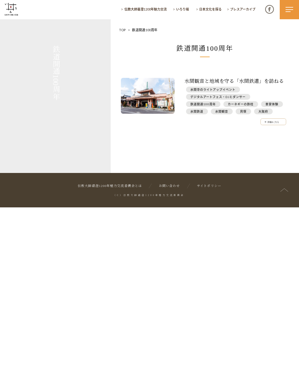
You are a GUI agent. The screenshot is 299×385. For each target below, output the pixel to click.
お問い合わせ (169, 363)
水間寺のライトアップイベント (212, 89)
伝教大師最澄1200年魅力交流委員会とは (110, 363)
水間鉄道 (196, 111)
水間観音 (221, 111)
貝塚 (243, 111)
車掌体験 (271, 104)
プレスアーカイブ (242, 9)
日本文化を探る (210, 9)
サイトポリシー (209, 363)
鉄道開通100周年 (203, 104)
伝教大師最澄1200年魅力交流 (145, 9)
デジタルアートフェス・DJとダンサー (218, 97)
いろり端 (182, 9)
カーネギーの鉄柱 (240, 104)
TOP (122, 30)
